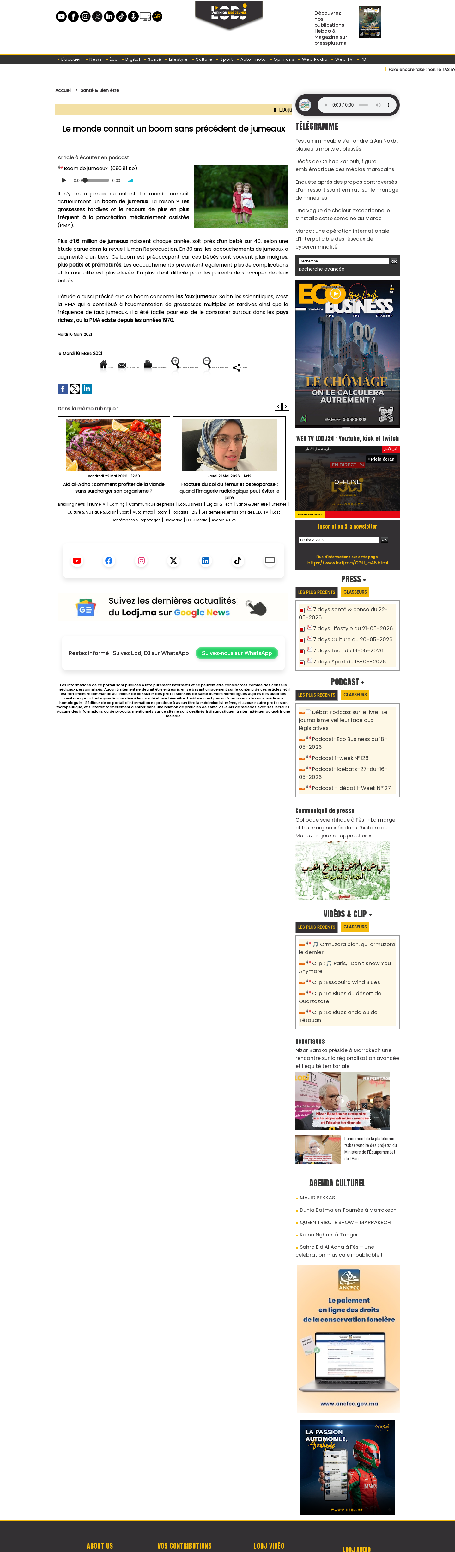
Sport (224, 59)
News (93, 59)
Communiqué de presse (180, 526)
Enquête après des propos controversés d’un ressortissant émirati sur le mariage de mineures (344, 183)
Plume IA (112, 526)
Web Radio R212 (356, 1510)
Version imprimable (176, 367)
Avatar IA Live (190, 549)
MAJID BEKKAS (314, 1154)
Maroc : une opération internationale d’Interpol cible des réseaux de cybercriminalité (346, 222)
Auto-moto (251, 59)
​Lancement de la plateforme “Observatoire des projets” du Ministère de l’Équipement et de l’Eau (370, 1106)
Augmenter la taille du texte (249, 367)
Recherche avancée (318, 246)
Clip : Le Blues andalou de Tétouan (352, 981)
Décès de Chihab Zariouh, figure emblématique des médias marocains (337, 161)
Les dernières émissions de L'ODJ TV (123, 541)
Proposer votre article (184, 1508)
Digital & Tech (266, 526)
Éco (111, 59)
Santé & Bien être (108, 90)
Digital (130, 59)
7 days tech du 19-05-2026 (344, 638)
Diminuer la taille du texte (157, 388)
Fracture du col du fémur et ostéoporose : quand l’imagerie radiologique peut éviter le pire (229, 508)
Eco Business (229, 526)
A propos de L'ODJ (100, 1508)
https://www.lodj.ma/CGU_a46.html (347, 552)
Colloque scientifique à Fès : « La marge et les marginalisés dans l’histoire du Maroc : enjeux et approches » (345, 801)
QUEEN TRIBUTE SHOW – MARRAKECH (339, 1176)
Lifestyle (176, 59)
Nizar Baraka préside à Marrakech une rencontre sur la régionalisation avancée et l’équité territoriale (343, 1017)
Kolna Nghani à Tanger (324, 1187)
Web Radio (313, 59)
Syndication (243, 1540)
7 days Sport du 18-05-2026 (345, 649)
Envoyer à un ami (116, 367)
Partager (213, 388)
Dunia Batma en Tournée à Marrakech (342, 1165)
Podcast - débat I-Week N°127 (348, 764)
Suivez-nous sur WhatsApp (237, 683)
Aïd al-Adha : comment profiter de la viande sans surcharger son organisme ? (114, 508)
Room (254, 534)
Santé (152, 59)
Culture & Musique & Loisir (162, 534)
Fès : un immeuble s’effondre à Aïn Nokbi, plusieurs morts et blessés (340, 143)
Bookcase (268, 541)
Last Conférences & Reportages (212, 541)
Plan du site (211, 1540)
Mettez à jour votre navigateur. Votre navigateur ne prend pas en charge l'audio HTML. (357, 105)
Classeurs (364, 581)
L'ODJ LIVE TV (269, 1508)
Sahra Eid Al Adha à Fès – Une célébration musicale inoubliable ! (343, 1201)
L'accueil (69, 59)
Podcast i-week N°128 (337, 736)
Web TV (342, 59)
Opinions (281, 59)
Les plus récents (320, 582)
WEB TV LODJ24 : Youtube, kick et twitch (347, 421)
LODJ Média (154, 549)
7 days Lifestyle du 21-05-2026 (348, 617)
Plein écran (384, 448)
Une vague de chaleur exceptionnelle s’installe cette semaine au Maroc (346, 204)
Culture (202, 59)
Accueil (65, 90)
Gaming (136, 526)
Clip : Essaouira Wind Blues (342, 953)
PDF (362, 59)
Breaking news (79, 526)
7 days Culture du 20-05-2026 (348, 628)
